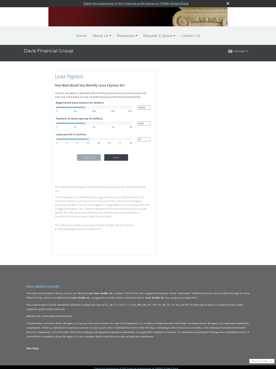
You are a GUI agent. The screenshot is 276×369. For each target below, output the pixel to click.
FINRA (128, 293)
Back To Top (262, 361)
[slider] (94, 107)
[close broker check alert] (227, 3)
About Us (100, 36)
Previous (89, 157)
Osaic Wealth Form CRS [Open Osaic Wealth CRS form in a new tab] (42, 286)
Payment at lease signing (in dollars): (79, 118)
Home (81, 36)
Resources (126, 36)
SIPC (135, 293)
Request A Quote (157, 36)
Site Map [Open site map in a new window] (32, 348)
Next (116, 157)
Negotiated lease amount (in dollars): (80, 102)
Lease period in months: (71, 134)
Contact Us (190, 36)
